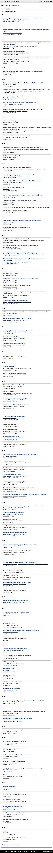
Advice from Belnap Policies (9, 355)
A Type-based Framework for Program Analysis (14, 761)
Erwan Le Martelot (7, 247)
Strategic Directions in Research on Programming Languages (17, 718)
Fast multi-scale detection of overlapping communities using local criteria (20, 245)
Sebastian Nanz (6, 418)
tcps (4, 74)
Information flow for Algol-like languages (12, 569)
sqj (3, 509)
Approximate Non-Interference (10, 589)
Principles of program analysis (10, 637)
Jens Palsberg (21, 701)
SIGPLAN (5, 703)
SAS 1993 (5, 802)
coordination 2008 (7, 370)
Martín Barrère (6, 33)
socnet (4, 230)
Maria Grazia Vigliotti (7, 228)
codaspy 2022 (6, 48)
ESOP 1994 (5, 758)
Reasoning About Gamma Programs (11, 792)
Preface (4, 774)
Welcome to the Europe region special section (14, 120)
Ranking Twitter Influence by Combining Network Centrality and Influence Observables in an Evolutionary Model (24, 292)
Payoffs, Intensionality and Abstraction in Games (14, 272)
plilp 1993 (5, 789)
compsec (5, 34)
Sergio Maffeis (18, 111)
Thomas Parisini (37, 91)
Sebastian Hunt (18, 570)
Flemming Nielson (18, 302)
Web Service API (21, 851)
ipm (3, 132)
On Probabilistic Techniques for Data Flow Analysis (15, 398)
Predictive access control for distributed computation (15, 300)
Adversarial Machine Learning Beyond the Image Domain (16, 135)
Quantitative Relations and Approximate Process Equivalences (18, 550)
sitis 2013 (5, 297)
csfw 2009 (5, 358)
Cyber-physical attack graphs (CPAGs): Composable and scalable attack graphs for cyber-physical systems (26, 30)
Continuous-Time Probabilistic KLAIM (12, 474)
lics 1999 (5, 633)
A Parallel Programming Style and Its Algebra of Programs (16, 812)
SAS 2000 (5, 615)
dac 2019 (5, 139)
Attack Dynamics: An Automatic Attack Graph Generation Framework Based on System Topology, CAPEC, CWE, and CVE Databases (26, 58)
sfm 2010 (5, 346)
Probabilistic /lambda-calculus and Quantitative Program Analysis (18, 487)
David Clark (5, 570)
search (17, 1)
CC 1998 (5, 685)
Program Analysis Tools (8, 668)
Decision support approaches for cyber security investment (17, 167)
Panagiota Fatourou (7, 122)
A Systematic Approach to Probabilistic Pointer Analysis (16, 404)
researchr (3, 1)
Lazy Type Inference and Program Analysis (13, 729)
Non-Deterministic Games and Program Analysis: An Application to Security (21, 630)
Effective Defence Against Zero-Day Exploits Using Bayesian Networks (19, 200)
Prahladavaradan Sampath (25, 577)
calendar (13, 1)
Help (15, 851)
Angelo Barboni (19, 149)
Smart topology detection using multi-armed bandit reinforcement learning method (22, 18)
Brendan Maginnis (23, 131)
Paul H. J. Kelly (13, 386)
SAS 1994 (5, 764)
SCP (4, 303)
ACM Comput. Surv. (7, 627)
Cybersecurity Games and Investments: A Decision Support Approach (19, 252)
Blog (27, 851)
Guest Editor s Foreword (8, 675)
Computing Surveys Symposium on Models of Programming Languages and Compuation (24, 711)
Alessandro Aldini (6, 564)
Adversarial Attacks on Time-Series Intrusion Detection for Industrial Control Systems (23, 109)
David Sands (20, 663)
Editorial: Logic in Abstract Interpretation (12, 806)
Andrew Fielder (33, 46)
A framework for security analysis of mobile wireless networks (17, 423)
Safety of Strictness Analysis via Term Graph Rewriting (16, 612)
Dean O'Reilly (19, 33)
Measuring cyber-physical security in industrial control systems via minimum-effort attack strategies (26, 89)
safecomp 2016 (6, 177)
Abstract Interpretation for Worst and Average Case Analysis (17, 442)
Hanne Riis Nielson (26, 302)
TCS (4, 426)
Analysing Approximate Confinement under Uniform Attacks (17, 582)
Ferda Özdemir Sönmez (8, 19)
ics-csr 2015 (5, 224)
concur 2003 (5, 554)
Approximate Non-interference (10, 519)
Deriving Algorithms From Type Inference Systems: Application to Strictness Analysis (23, 768)
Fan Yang (5, 302)
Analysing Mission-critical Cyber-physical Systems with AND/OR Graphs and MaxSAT (23, 71)
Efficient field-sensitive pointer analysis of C (13, 384)
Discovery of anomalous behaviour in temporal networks (16, 227)
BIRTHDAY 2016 (6, 190)
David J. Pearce (6, 386)
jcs (3, 522)
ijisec (4, 322)
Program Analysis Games (9, 623)
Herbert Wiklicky (22, 320)
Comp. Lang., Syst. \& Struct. (9, 572)
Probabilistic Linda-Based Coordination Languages (15, 532)
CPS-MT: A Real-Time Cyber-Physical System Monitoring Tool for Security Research (22, 147)
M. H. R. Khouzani (7, 195)
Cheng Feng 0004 (12, 104)
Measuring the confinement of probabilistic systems (15, 467)
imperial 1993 (6, 796)
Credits (11, 851)
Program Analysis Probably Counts (11, 336)
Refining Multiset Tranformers (10, 661)
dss (3, 170)
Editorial (5, 831)
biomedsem (5, 212)
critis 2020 (5, 99)
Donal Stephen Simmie (17, 210)
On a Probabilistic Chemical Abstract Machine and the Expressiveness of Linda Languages (24, 494)
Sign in (47, 1)
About (3, 851)
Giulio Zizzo (5, 111)
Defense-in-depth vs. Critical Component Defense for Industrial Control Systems (22, 180)
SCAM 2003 (5, 547)
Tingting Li (5, 104)
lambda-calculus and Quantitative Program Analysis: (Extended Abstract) (20, 454)
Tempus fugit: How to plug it (9, 391)
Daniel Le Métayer (13, 663)
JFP (4, 484)
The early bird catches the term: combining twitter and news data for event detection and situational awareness (26, 208)
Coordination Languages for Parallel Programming (15, 648)
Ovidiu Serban (6, 131)
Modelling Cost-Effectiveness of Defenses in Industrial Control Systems (20, 174)
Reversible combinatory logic (10, 429)
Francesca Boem (33, 149)
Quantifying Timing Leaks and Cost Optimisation (14, 373)
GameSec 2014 (6, 255)
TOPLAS (5, 388)
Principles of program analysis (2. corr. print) (13, 461)
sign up (8, 844)
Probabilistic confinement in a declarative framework (15, 600)
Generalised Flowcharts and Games (11, 688)
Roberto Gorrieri (31, 564)
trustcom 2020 (6, 112)
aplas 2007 (5, 408)
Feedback (35, 851)
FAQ (31, 851)
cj (3, 282)
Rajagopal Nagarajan (13, 577)
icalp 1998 (5, 691)
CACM (4, 124)
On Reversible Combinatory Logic (11, 436)
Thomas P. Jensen (21, 794)
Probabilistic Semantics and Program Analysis (14, 343)
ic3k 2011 (5, 315)
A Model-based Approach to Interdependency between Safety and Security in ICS (22, 220)
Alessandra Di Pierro (7, 320)
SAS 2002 (5, 585)
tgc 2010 (5, 333)
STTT (4, 671)
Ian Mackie (11, 776)
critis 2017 (5, 204)
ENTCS (4, 401)
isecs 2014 (5, 242)
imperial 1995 (6, 744)
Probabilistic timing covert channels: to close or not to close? (17, 318)
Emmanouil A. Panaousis (15, 169)
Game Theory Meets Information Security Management (16, 238)
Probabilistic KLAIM (7, 525)
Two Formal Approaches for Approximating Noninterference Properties (19, 562)
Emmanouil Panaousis (15, 240)
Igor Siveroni (21, 393)
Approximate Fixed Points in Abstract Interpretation (15, 748)
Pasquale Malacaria (24, 19)
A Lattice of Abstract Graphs (9, 786)
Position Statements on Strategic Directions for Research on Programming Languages (23, 700)
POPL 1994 (5, 771)
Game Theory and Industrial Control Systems (13, 187)
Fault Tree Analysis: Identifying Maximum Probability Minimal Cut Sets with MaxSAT (22, 82)
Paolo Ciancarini (13, 650)
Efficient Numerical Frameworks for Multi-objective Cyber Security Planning (21, 194)
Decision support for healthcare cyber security (14, 51)
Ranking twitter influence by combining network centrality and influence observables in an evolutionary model (24, 259)
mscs (4, 433)
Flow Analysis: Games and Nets (10, 575)
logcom (4, 491)
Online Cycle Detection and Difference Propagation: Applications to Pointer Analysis (23, 506)
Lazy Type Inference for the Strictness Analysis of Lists (16, 754)
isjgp (4, 21)
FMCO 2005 (5, 535)
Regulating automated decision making (12, 155)
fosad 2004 (5, 565)
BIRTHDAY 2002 (6, 579)
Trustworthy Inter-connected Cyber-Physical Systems (15, 96)
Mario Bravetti (14, 564)
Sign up (51, 1)
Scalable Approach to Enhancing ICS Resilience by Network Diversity (19, 102)
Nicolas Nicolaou (20, 91)
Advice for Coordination (8, 366)
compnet (5, 263)
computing (5, 248)
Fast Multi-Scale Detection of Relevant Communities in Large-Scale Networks (21, 278)
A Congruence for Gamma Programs (11, 799)
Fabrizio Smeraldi (41, 169)
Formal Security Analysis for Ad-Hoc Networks (14, 416)
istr (3, 92)
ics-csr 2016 (5, 184)
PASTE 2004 (6, 516)
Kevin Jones (24, 111)
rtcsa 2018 (5, 152)
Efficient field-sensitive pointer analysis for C (13, 512)
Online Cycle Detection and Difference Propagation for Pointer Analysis (20, 544)
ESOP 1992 (5, 841)
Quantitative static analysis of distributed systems (15, 481)
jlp (3, 394)
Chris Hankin (17, 19)
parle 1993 (5, 816)
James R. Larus (6, 157)
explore (8, 1)
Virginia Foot (36, 131)
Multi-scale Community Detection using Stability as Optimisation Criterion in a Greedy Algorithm (25, 311)
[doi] (19, 21)
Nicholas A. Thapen (14, 131)
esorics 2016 (6, 197)
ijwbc (4, 288)
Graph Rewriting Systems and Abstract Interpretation (15, 819)
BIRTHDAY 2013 (6, 275)
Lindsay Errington (12, 743)
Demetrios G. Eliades (28, 91)
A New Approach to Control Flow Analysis (13, 681)
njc (3, 678)
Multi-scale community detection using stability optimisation (17, 285)
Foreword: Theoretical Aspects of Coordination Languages (17, 655)
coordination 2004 (7, 529)
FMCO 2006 (5, 497)
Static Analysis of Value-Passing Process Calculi (14, 741)
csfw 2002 (5, 592)
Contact (7, 851)
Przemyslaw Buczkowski (8, 46)
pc (3, 652)
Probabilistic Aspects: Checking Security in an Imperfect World (18, 330)
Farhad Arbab (6, 650)
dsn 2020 (5, 86)
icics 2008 (5, 376)
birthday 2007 (6, 446)
